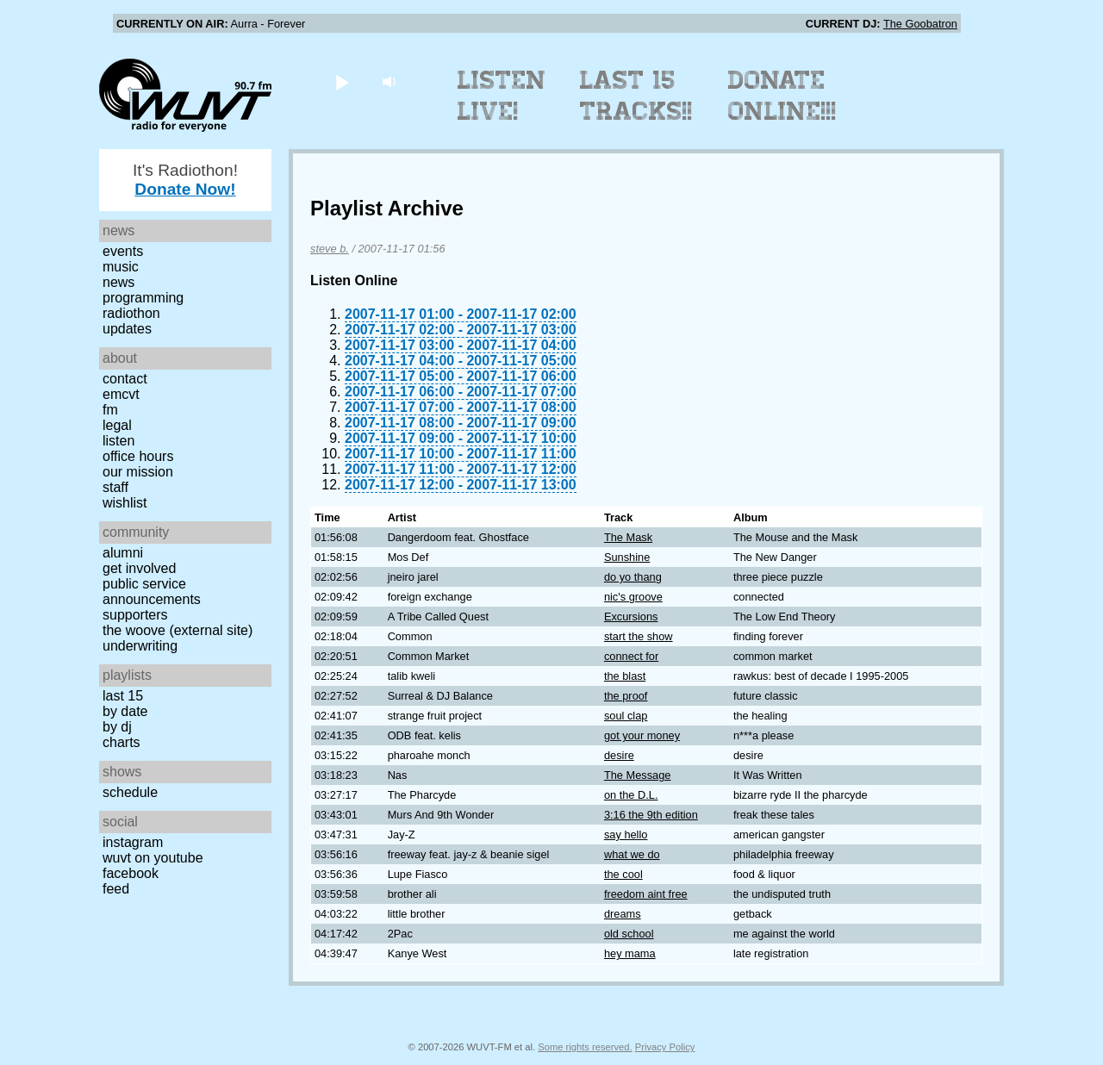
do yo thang (633, 576)
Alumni (123, 552)
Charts (121, 742)
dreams (622, 913)
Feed (116, 888)
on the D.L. (631, 794)
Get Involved (139, 568)
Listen (118, 440)
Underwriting (140, 645)
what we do (632, 854)
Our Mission (138, 471)
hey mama (630, 953)
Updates (127, 328)
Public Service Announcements (152, 591)
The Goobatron (920, 23)
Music (121, 266)
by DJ (117, 726)
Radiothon (131, 313)
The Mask (628, 537)
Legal (117, 425)
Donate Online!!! (782, 96)
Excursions (631, 616)
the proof (626, 695)
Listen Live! (502, 96)
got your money (642, 735)
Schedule (130, 792)
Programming (143, 297)
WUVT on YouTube (153, 857)
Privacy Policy (665, 1047)
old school (629, 933)
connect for (631, 656)
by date (125, 711)
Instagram (133, 842)
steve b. (329, 248)
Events (123, 251)
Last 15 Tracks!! (636, 96)
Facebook (131, 873)
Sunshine (627, 557)
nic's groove (633, 596)
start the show (638, 636)
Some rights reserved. (585, 1047)
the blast (624, 676)
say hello (626, 834)
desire (619, 755)
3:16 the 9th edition (651, 814)
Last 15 (123, 695)
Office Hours (138, 456)
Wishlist (125, 502)
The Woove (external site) (177, 630)
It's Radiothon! (185, 179)
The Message (637, 775)
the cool (623, 874)
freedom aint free (646, 894)
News (118, 282)
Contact (125, 378)
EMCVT (121, 394)
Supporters (135, 614)
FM (110, 409)
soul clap (626, 715)
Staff (115, 487)
